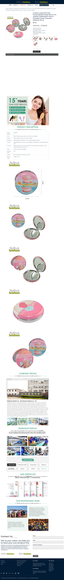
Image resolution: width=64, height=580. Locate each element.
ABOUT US (16, 5)
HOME (10, 5)
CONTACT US (30, 5)
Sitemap (18, 565)
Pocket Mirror (22, 8)
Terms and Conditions (21, 560)
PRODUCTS (22, 5)
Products (11, 8)
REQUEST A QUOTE (44, 5)
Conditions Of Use (20, 562)
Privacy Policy (20, 563)
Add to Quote (36, 51)
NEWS (36, 5)
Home (7, 8)
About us (3, 560)
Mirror (16, 8)
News (2, 563)
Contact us (3, 562)
